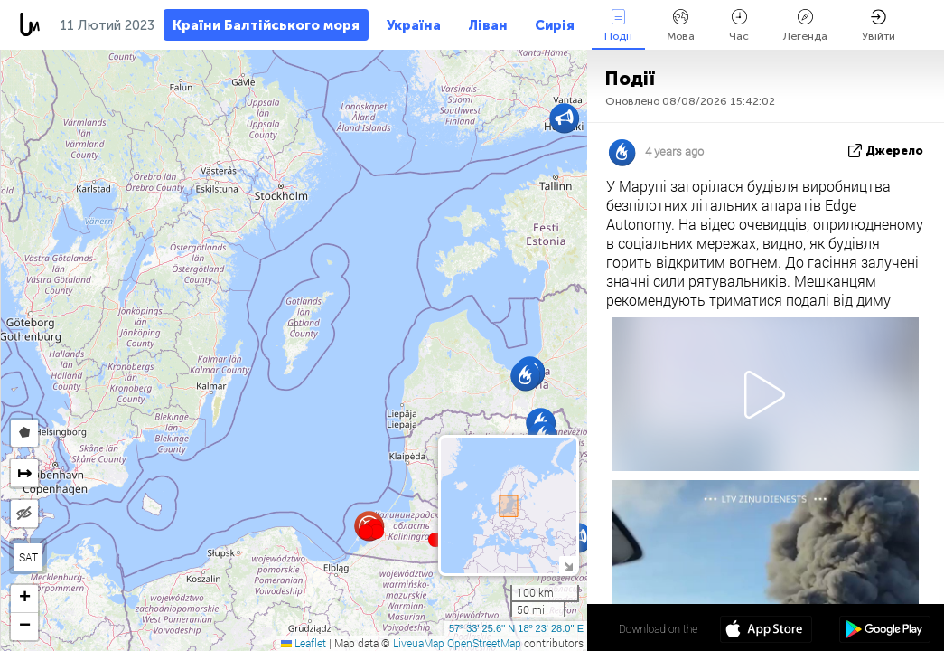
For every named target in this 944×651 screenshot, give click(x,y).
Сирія (555, 25)
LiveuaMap (418, 643)
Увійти (878, 25)
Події (618, 25)
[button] (376, 531)
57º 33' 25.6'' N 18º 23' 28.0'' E (516, 628)
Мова (681, 25)
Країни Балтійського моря (266, 25)
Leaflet (303, 643)
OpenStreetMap (484, 643)
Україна (414, 25)
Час (739, 25)
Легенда (805, 25)
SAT (28, 557)
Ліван (488, 25)
